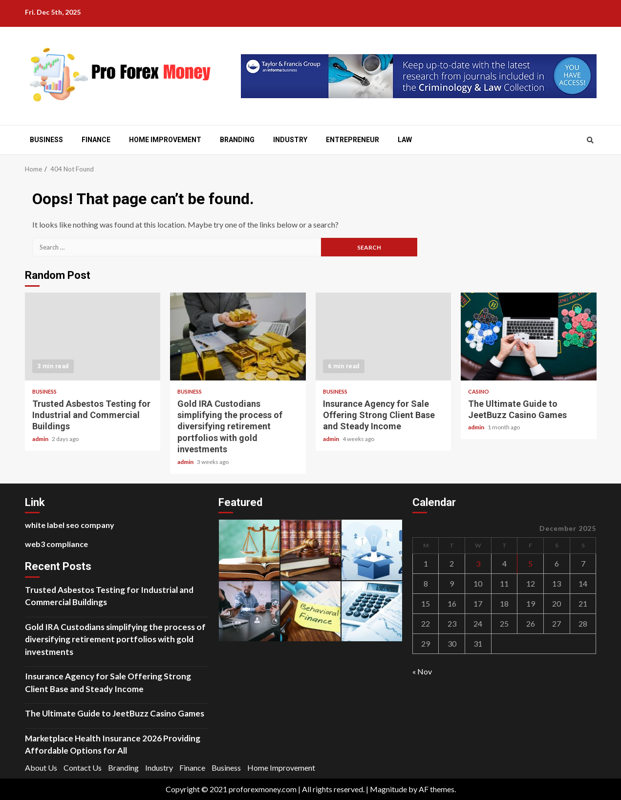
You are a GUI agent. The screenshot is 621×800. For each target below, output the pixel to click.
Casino (478, 391)
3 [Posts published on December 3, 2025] (478, 563)
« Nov (422, 671)
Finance (96, 140)
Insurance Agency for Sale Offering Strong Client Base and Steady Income (383, 336)
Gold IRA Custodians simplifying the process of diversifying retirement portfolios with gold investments (238, 336)
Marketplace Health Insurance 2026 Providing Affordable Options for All (112, 744)
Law (405, 140)
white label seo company (69, 524)
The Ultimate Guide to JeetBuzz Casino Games (529, 336)
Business (46, 140)
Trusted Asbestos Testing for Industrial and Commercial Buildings (93, 336)
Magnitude (388, 789)
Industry (290, 140)
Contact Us (83, 767)
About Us (41, 767)
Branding (237, 140)
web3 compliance (56, 543)
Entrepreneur (352, 140)
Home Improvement (165, 140)
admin (40, 438)
